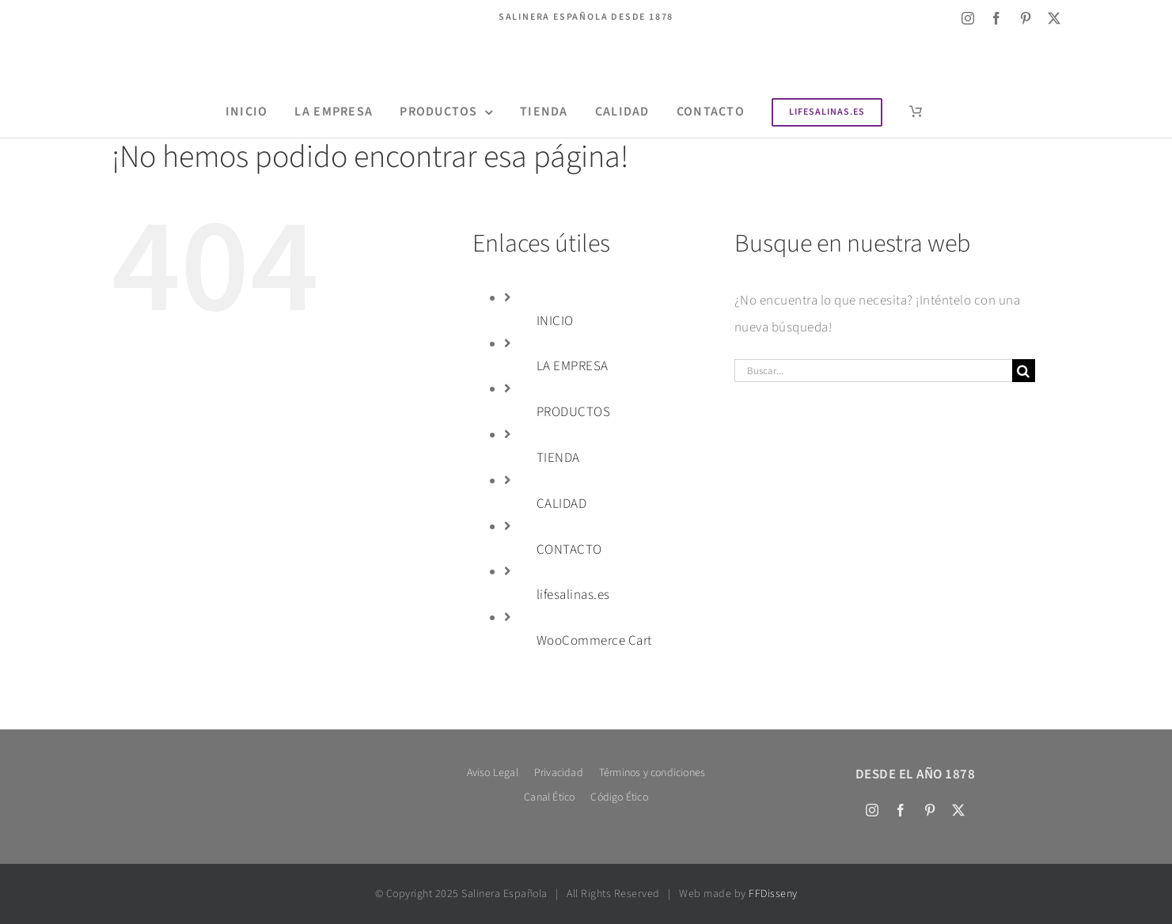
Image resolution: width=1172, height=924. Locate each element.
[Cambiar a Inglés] (119, 18)
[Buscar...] (873, 370)
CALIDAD (562, 503)
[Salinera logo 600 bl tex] (256, 767)
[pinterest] (1026, 18)
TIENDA (558, 458)
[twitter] (1054, 18)
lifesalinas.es (573, 594)
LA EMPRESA (573, 366)
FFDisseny (773, 894)
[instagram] (968, 18)
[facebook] (996, 18)
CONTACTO (569, 549)
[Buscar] (1023, 370)
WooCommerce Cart (594, 640)
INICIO (555, 321)
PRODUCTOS (574, 412)
